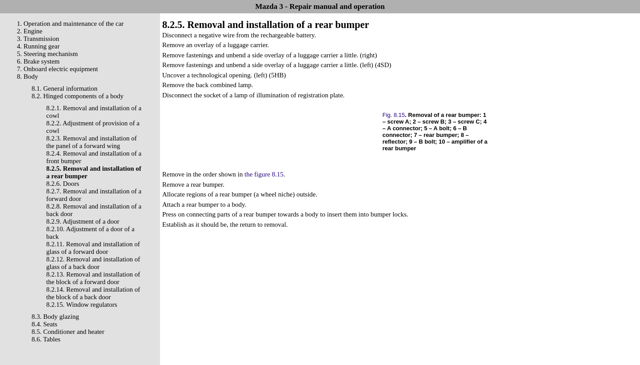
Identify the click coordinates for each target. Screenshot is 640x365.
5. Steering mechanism (47, 53)
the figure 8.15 (264, 174)
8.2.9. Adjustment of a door (83, 221)
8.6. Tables (46, 339)
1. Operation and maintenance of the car (70, 23)
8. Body (27, 76)
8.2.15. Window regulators (81, 304)
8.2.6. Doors (62, 183)
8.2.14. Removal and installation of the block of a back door (93, 293)
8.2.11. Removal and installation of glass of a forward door (93, 248)
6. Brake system (38, 61)
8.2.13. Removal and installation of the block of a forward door (93, 278)
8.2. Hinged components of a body (78, 96)
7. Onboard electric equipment (57, 68)
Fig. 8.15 (394, 115)
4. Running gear (38, 46)
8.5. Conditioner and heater (68, 331)
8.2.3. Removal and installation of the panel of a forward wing (91, 142)
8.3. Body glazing (55, 316)
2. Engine (30, 31)
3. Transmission (38, 38)
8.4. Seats (44, 324)
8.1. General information (64, 88)
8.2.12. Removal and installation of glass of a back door (93, 263)
